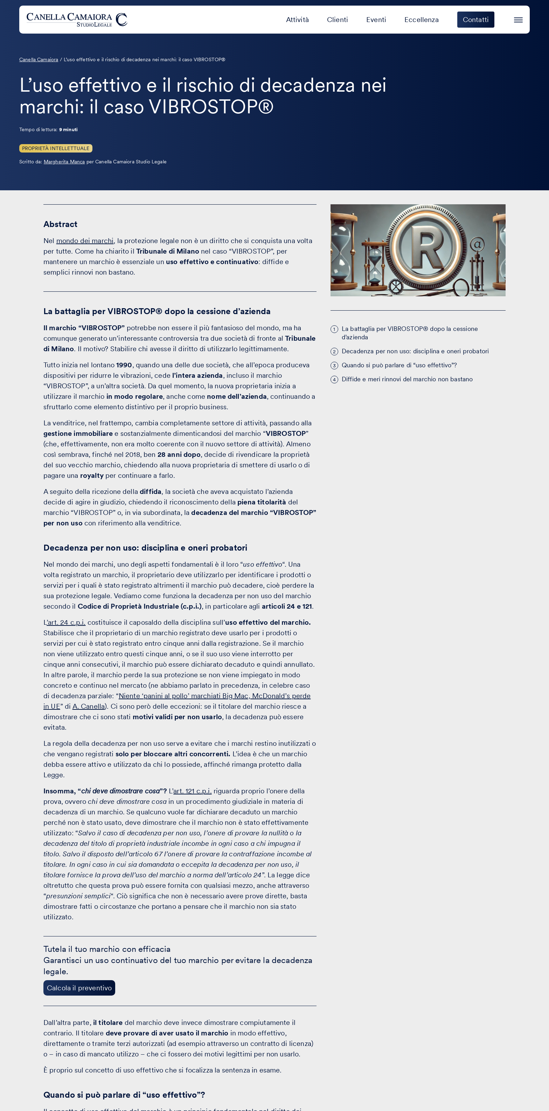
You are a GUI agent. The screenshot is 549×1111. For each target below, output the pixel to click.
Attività (297, 19)
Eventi (376, 19)
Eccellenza (421, 19)
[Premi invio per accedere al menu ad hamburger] (518, 18)
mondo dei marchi (85, 240)
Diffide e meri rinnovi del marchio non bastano (407, 379)
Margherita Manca (64, 161)
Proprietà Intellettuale (56, 148)
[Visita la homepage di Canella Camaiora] (78, 20)
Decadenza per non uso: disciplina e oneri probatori (415, 351)
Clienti (337, 19)
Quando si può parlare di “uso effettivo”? (399, 365)
